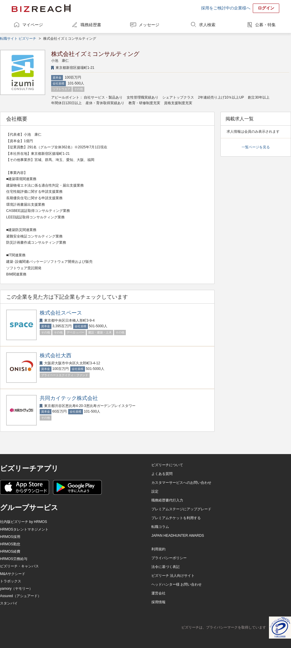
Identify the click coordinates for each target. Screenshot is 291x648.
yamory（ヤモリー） (16, 588)
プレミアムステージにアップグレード (181, 509)
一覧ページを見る (256, 147)
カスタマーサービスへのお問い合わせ (181, 483)
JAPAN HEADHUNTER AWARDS (177, 536)
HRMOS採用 (10, 537)
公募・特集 (265, 24)
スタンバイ (9, 603)
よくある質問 (162, 474)
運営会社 (158, 593)
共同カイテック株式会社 (69, 398)
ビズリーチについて (167, 465)
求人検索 (207, 24)
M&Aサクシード (12, 574)
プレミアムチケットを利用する (176, 518)
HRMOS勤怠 (10, 544)
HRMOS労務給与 (13, 559)
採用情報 (158, 602)
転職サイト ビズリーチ (18, 38)
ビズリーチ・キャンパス (19, 566)
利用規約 (158, 549)
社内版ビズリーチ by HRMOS (23, 522)
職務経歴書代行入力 (167, 500)
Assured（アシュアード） (20, 596)
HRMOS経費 (10, 551)
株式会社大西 (55, 355)
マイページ (32, 24)
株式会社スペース (61, 313)
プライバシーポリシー (169, 558)
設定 (154, 491)
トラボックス (10, 581)
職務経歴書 (91, 24)
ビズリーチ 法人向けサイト (173, 576)
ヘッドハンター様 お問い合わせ (176, 584)
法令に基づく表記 (165, 567)
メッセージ (149, 24)
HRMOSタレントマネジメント (24, 529)
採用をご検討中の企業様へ (225, 8)
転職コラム (160, 527)
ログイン (266, 8)
